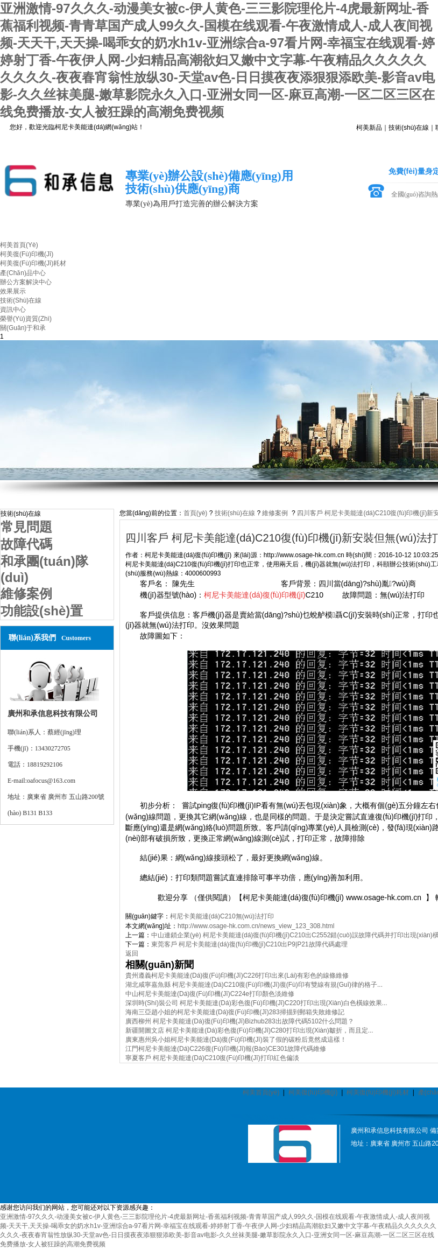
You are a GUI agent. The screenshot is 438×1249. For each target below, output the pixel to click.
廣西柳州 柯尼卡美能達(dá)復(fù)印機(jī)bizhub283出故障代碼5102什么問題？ (239, 1021)
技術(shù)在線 (408, 127)
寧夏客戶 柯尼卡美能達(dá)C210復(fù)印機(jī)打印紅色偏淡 (212, 1058)
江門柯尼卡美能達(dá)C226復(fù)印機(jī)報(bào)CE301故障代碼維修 (225, 1048)
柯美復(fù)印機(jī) (313, 1092)
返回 (131, 953)
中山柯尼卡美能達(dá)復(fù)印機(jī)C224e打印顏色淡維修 (209, 994)
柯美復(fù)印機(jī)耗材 (378, 1092)
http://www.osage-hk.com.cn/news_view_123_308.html (256, 926)
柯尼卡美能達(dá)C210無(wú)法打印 (222, 916)
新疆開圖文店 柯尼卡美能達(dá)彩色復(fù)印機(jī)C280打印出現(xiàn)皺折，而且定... (249, 1030)
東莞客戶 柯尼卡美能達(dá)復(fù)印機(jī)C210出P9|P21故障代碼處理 (249, 944)
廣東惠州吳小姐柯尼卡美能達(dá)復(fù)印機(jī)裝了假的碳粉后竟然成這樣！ (236, 1039)
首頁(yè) (195, 513)
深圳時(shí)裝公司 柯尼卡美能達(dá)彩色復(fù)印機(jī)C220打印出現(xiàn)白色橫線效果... (256, 1003)
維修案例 (275, 513)
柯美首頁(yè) (261, 1092)
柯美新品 (369, 127)
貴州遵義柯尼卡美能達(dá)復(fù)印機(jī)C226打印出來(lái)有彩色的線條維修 (237, 975)
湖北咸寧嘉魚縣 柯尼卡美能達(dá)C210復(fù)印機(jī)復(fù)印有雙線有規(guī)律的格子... (254, 984)
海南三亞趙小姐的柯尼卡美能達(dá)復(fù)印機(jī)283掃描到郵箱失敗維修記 (234, 1012)
